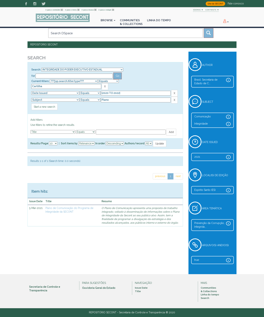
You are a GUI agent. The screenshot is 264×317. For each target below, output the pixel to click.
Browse (108, 20)
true (196, 259)
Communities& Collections (131, 22)
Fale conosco (236, 3)
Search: (36, 69)
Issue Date (141, 287)
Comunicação (202, 116)
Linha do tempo (210, 294)
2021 (197, 156)
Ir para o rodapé (106, 10)
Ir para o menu (72, 10)
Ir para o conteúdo (54, 10)
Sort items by (69, 143)
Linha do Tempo (159, 20)
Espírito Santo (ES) (205, 189)
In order (100, 143)
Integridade (201, 123)
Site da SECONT (215, 3)
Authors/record (134, 143)
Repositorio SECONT (44, 44)
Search (205, 298)
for (33, 75)
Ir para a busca (89, 10)
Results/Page (39, 143)
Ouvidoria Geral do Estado (98, 287)
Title (138, 291)
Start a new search (44, 106)
